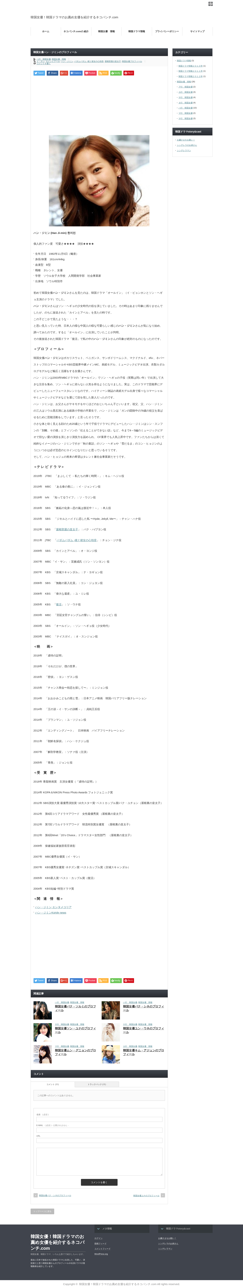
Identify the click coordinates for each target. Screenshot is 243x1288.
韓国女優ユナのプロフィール (146, 1195)
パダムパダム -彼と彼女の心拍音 (89, 61)
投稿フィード (100, 1243)
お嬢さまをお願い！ (186, 140)
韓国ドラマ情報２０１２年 (191, 76)
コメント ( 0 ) (53, 1084)
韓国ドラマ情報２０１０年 (191, 66)
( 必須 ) (42, 1114)
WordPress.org (101, 1254)
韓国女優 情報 (106, 31)
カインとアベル (53, 61)
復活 (59, 604)
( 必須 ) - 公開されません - (52, 1125)
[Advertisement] (170, 17)
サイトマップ (197, 31)
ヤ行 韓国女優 (130, 1024)
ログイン (98, 1238)
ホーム (45, 31)
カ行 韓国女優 (130, 1046)
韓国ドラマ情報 (136, 31)
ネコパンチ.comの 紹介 (76, 31)
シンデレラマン (184, 150)
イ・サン (41, 61)
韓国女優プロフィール (132, 61)
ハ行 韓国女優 (44, 59)
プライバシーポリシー (167, 31)
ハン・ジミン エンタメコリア (53, 907)
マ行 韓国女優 (62, 1046)
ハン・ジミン (67, 61)
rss (211, 4)
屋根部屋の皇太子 (113, 61)
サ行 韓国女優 (62, 1024)
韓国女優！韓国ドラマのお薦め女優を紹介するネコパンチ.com (74, 17)
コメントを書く (44, 63)
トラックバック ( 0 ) (97, 1084)
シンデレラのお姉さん (187, 145)
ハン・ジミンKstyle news (50, 912)
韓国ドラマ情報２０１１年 (191, 71)
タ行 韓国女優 (186, 103)
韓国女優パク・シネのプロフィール (55, 1195)
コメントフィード (102, 1249)
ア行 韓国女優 (186, 87)
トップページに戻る (42, 1211)
